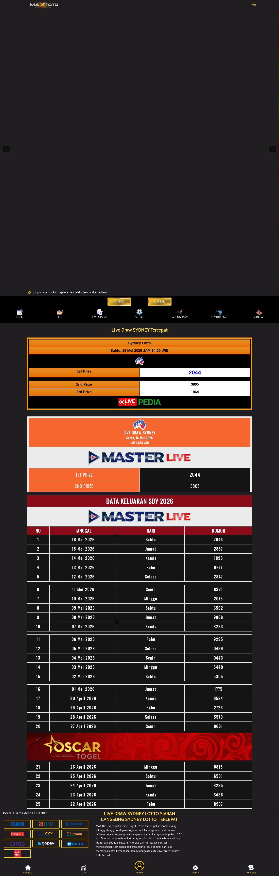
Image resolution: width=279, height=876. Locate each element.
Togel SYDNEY (137, 826)
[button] (6, 149)
